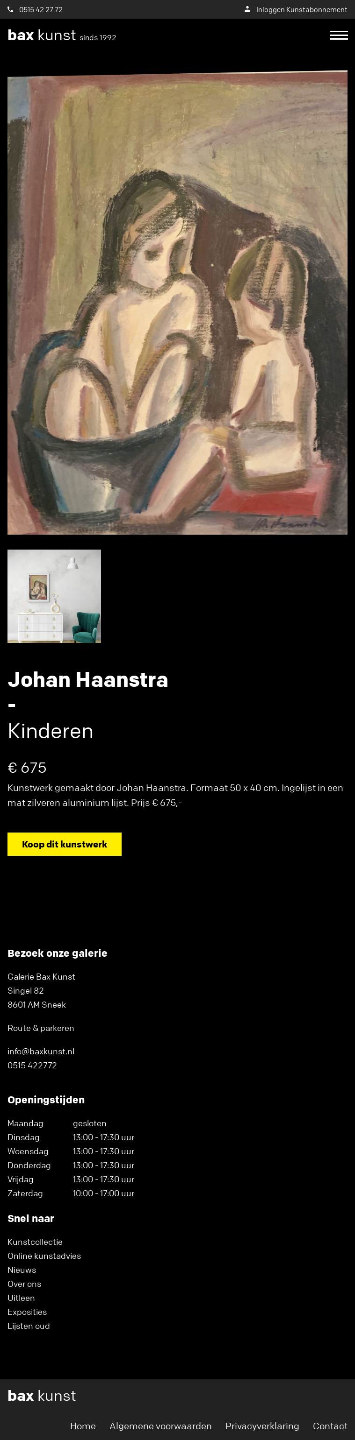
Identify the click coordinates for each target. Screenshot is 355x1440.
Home (83, 1426)
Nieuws (21, 1269)
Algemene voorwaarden (160, 1426)
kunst (61, 35)
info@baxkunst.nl (40, 1051)
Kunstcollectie (35, 1241)
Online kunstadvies (44, 1255)
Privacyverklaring (262, 1426)
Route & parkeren (40, 1028)
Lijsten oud (28, 1325)
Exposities (27, 1311)
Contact (330, 1426)
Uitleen (21, 1297)
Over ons (24, 1283)
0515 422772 (32, 1065)
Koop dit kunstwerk (64, 844)
